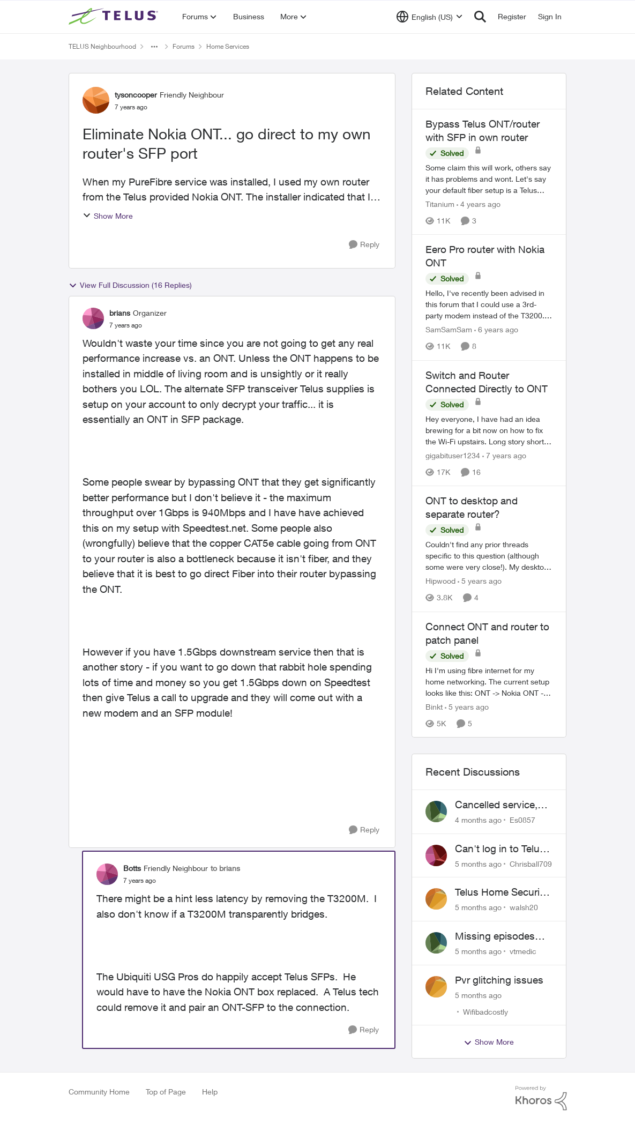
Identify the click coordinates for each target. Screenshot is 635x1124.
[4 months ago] (478, 819)
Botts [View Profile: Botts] (132, 868)
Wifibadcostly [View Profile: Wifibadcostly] (485, 1011)
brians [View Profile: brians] (119, 312)
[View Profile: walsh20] (436, 899)
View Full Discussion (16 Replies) (130, 285)
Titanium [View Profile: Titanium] (439, 204)
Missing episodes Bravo (495, 936)
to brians (225, 868)
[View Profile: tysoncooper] (96, 100)
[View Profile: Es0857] (436, 811)
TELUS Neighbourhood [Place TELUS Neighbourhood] (102, 46)
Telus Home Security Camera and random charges (501, 892)
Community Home (99, 1091)
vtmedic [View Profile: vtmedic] (523, 951)
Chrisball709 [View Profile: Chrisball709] (531, 863)
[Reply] (364, 244)
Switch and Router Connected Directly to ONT (486, 381)
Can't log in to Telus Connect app (500, 849)
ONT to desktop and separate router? (471, 507)
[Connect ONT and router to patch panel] (489, 681)
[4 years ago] (478, 204)
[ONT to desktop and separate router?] (489, 556)
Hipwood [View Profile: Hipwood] (440, 581)
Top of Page (166, 1091)
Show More (108, 215)
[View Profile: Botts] (107, 874)
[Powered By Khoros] (541, 1098)
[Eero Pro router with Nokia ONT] (489, 305)
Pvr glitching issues (499, 980)
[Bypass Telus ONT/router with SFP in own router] (489, 179)
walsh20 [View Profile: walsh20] (524, 907)
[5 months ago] (478, 863)
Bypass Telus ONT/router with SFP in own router (482, 130)
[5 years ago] (480, 581)
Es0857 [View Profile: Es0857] (522, 819)
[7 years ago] (504, 455)
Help (210, 1091)
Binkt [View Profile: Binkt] (434, 706)
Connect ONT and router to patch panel (487, 633)
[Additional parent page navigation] (154, 46)
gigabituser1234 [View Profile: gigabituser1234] (452, 455)
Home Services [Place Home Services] (227, 46)
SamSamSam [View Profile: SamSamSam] (448, 329)
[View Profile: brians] (93, 318)
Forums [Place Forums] (184, 46)
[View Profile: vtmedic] (436, 943)
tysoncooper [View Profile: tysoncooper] (136, 94)
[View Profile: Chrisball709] (436, 855)
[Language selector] (429, 16)
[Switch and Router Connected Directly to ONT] (489, 430)
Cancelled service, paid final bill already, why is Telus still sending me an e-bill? (503, 805)
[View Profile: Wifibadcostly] (436, 987)
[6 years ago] (496, 330)
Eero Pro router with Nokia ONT (484, 256)
